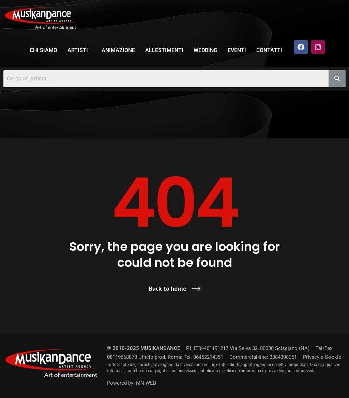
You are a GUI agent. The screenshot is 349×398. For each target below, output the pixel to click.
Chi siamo (43, 50)
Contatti (269, 50)
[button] (79, 50)
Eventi (237, 50)
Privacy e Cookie (322, 357)
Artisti (77, 50)
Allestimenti (164, 50)
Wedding (205, 50)
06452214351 (208, 357)
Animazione (118, 50)
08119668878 (122, 357)
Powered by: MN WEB (131, 383)
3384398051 (283, 357)
